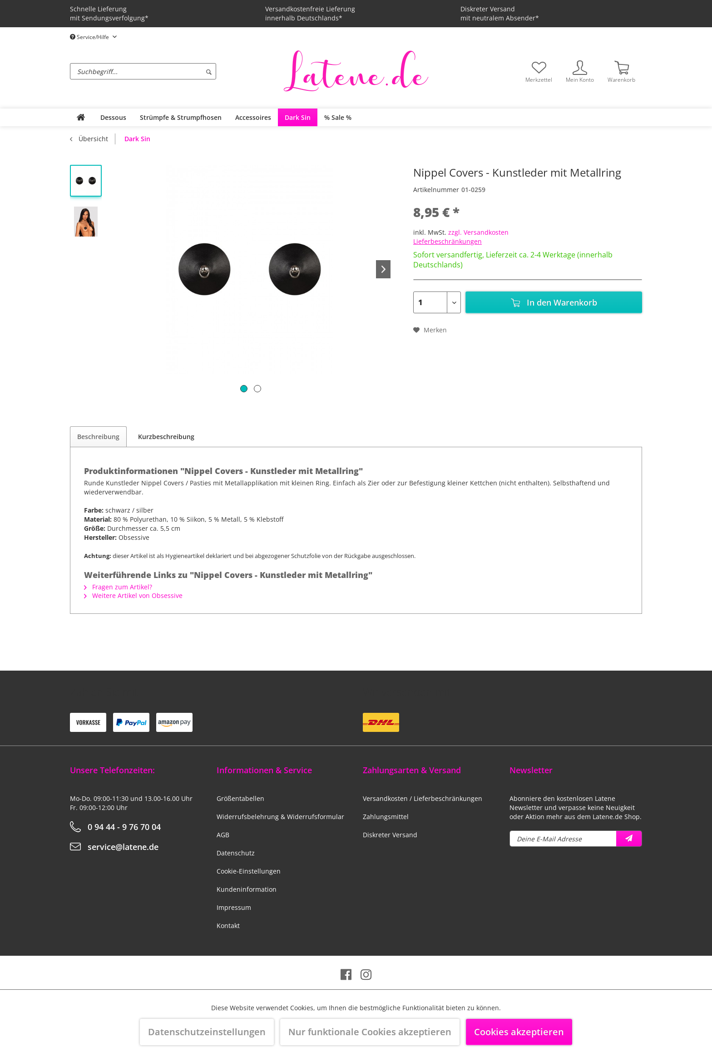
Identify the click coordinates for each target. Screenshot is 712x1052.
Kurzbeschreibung (166, 436)
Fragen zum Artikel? (118, 587)
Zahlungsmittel (386, 816)
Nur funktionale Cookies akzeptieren (369, 1032)
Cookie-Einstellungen (249, 871)
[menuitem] (174, 71)
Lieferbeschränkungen (447, 241)
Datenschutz (236, 853)
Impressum (234, 907)
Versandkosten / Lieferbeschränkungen (422, 798)
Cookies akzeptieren (519, 1032)
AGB (223, 834)
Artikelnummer (436, 189)
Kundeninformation (247, 889)
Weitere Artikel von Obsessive (133, 595)
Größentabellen (240, 798)
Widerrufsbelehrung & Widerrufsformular (280, 816)
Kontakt (228, 925)
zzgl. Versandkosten (478, 232)
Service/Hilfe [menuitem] (90, 37)
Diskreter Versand (390, 834)
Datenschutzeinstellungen (207, 1032)
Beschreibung (98, 436)
